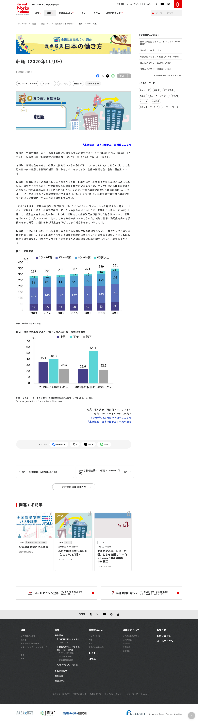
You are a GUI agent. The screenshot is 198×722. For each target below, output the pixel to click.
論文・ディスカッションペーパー (34, 649)
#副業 (143, 95)
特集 (22, 658)
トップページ (21, 23)
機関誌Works (65, 13)
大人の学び (64, 83)
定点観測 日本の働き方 (64, 23)
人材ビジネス (48, 83)
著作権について (79, 693)
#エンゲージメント (159, 95)
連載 (90, 643)
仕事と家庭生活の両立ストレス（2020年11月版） (160, 43)
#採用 (175, 95)
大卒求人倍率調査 (66, 652)
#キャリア (145, 90)
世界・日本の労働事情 (30, 643)
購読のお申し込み (96, 647)
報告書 (23, 639)
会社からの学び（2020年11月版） (156, 68)
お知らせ (161, 630)
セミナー (83, 13)
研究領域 (126, 643)
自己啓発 (78, 83)
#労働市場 (169, 90)
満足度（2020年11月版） (152, 50)
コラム (97, 13)
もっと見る (91, 83)
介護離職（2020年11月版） (37, 472)
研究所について (113, 13)
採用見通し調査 (65, 656)
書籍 (22, 654)
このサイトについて (61, 693)
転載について (95, 693)
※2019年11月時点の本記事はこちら (110, 417)
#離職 (157, 90)
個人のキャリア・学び (27, 83)
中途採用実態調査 (66, 660)
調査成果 (59, 676)
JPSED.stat (64, 642)
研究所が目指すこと (131, 636)
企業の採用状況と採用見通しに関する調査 (68, 648)
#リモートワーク (170, 106)
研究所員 (126, 647)
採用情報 (120, 4)
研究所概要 (127, 639)
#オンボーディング (149, 106)
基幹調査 (59, 635)
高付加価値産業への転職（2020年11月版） (106, 472)
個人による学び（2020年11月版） (156, 62)
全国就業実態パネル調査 (68, 639)
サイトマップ (132, 693)
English (144, 693)
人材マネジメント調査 (67, 664)
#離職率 (156, 101)
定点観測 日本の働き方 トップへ (168, 75)
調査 (49, 13)
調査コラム (45, 23)
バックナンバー (95, 636)
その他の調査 (61, 671)
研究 (37, 13)
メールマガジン (133, 4)
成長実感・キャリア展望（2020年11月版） (160, 56)
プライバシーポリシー (113, 693)
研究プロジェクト (28, 636)
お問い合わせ (147, 4)
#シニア (144, 101)
